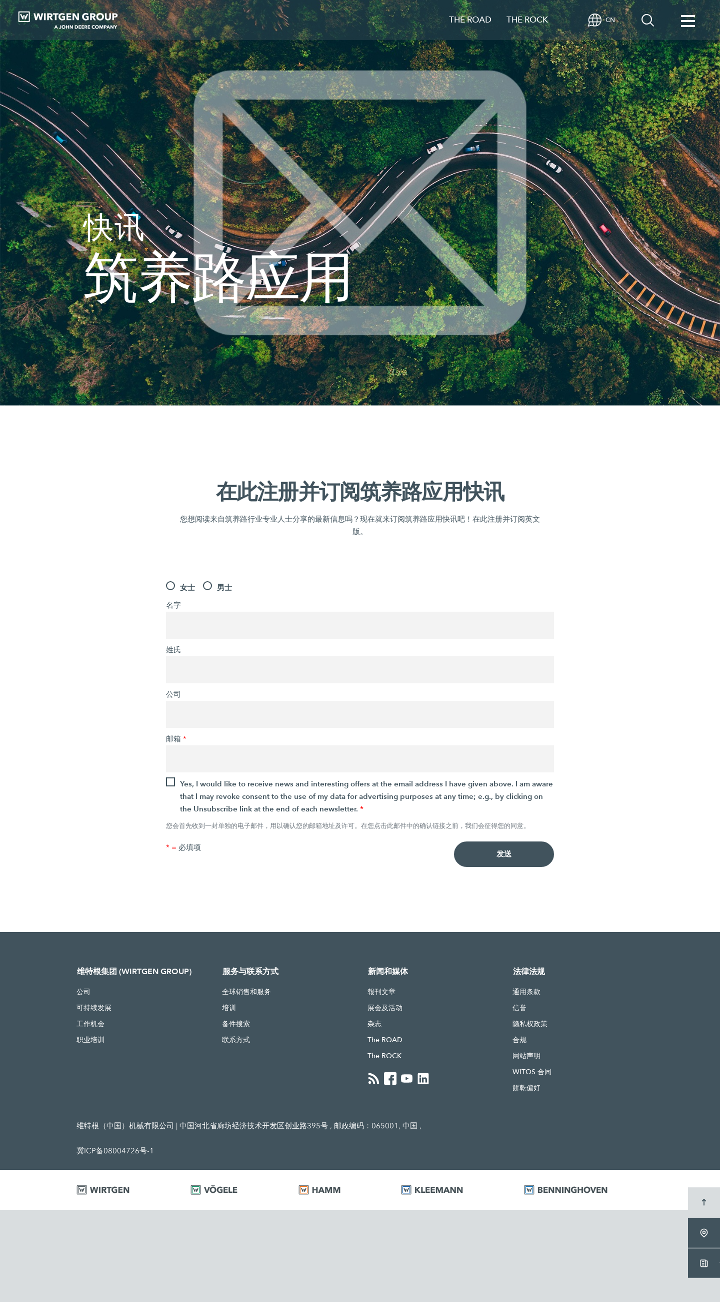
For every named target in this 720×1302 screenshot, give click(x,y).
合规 (519, 1041)
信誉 (519, 1009)
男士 (224, 587)
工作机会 (90, 1025)
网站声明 (526, 1057)
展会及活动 (385, 1009)
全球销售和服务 (246, 993)
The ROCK (385, 1057)
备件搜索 (236, 1025)
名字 (173, 605)
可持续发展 (94, 1009)
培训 (229, 1009)
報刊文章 (382, 993)
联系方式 (236, 1041)
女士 (187, 587)
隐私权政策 (530, 1025)
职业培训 (90, 1041)
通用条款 (526, 993)
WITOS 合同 (532, 1073)
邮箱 (176, 738)
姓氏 (173, 649)
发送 (504, 854)
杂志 (375, 1025)
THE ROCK (527, 20)
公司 (173, 694)
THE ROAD (470, 20)
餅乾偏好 (526, 1089)
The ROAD (385, 1041)
